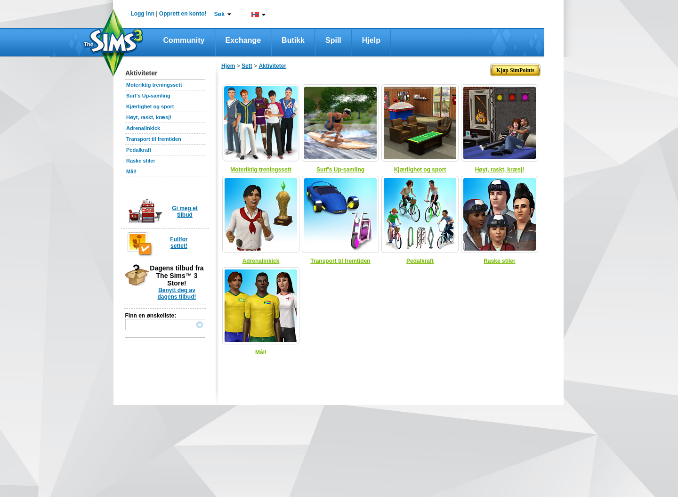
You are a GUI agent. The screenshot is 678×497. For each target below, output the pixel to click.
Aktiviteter (272, 66)
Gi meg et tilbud (185, 211)
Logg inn (142, 13)
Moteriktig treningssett (154, 85)
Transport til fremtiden (153, 139)
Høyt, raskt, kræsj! (148, 117)
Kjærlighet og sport (150, 106)
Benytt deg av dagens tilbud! (177, 293)
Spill (333, 40)
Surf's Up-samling (148, 95)
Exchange (243, 40)
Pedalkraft (138, 150)
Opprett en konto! (183, 13)
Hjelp (371, 40)
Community (184, 40)
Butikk (293, 40)
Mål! (131, 171)
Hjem (228, 66)
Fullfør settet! (178, 242)
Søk (219, 14)
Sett (247, 66)
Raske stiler (140, 160)
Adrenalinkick (143, 128)
